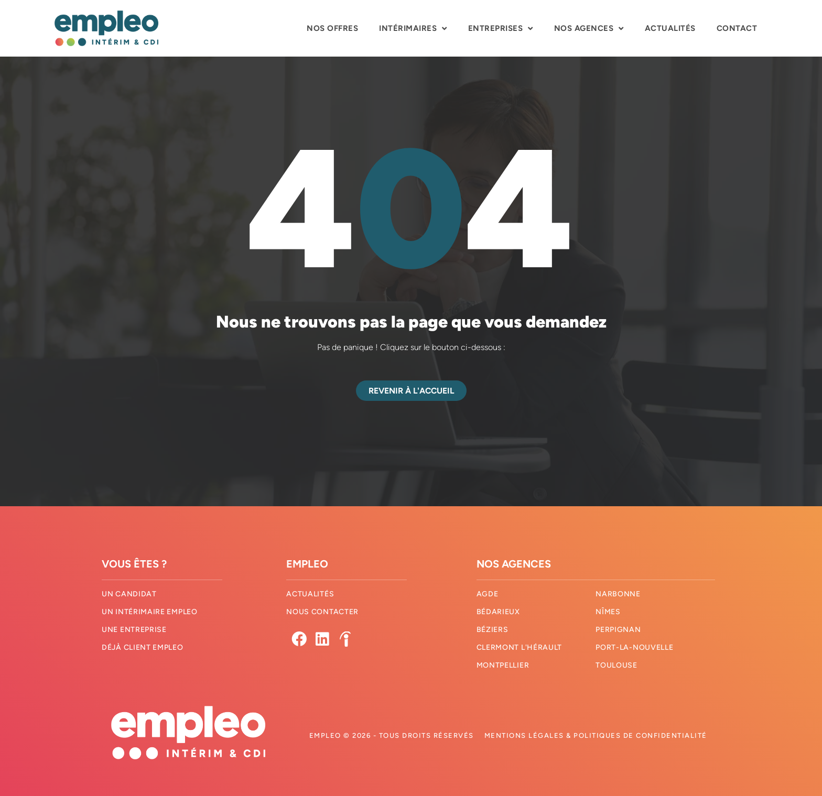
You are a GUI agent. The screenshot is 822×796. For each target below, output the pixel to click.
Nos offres (332, 28)
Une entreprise (134, 630)
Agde (488, 594)
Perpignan (618, 630)
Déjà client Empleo (142, 648)
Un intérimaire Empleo (150, 612)
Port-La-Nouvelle (634, 648)
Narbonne (618, 594)
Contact (737, 28)
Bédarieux (498, 612)
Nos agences (589, 28)
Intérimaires (413, 28)
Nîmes (608, 612)
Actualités (670, 28)
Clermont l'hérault (520, 648)
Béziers (493, 630)
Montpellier (503, 665)
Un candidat (129, 594)
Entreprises (500, 28)
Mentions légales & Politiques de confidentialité (595, 735)
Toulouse (616, 665)
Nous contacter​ (322, 612)
